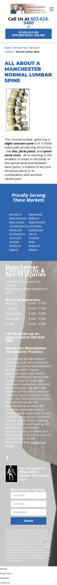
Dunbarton (17, 234)
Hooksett (15, 230)
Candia (14, 242)
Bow (32, 242)
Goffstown (36, 230)
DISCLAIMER (18, 549)
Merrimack (17, 222)
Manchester (37, 222)
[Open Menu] (51, 9)
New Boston (18, 218)
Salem (13, 250)
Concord (15, 238)
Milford (34, 218)
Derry (33, 234)
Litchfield (35, 226)
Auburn (34, 246)
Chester (34, 238)
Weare (33, 250)
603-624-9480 (36, 21)
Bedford (15, 246)
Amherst (15, 214)
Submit (28, 521)
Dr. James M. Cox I (41, 554)
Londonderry (18, 226)
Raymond (35, 214)
